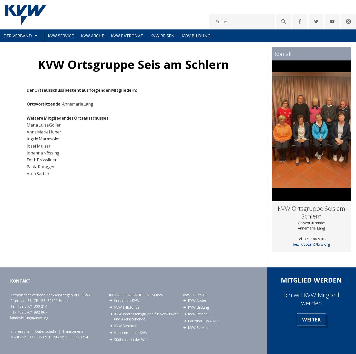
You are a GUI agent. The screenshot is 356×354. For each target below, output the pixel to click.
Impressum (19, 331)
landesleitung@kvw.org (29, 317)
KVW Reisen (162, 36)
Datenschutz (45, 331)
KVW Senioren (125, 325)
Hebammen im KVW (130, 332)
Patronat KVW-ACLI (204, 320)
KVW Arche (92, 36)
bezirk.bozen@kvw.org (311, 244)
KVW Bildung (196, 36)
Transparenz (72, 331)
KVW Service (61, 36)
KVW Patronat (127, 36)
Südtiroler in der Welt (131, 339)
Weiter (311, 319)
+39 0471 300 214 (32, 306)
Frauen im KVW (126, 300)
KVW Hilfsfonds (126, 307)
